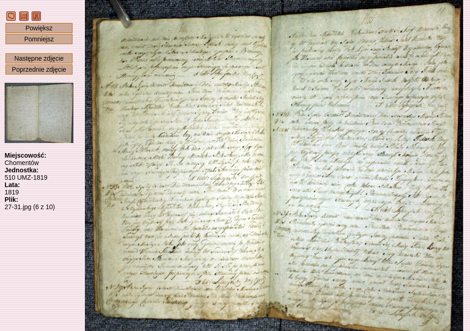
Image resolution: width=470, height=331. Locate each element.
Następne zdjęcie (38, 58)
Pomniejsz (39, 39)
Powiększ (38, 28)
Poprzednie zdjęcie (39, 69)
